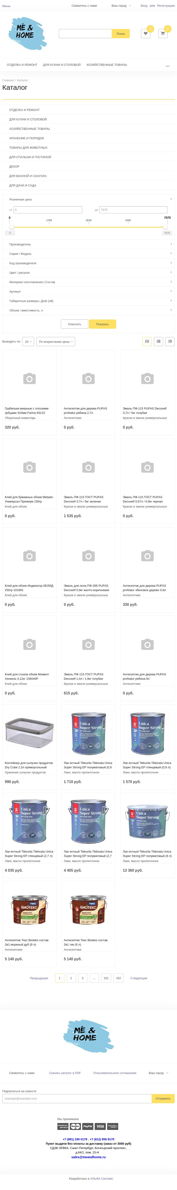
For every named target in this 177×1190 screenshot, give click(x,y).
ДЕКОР (14, 173)
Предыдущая (39, 985)
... (167, 71)
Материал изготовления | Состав (32, 289)
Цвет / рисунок (19, 279)
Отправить (163, 1105)
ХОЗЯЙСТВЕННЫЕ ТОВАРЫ (106, 71)
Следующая (138, 985)
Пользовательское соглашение (114, 1080)
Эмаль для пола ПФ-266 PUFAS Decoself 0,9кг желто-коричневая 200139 (86, 597)
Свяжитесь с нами (22, 1080)
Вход (144, 5)
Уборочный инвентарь (20, 425)
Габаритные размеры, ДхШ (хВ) (31, 308)
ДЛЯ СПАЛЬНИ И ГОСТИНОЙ (30, 164)
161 (106, 985)
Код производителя (22, 270)
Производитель (20, 251)
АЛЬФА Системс (101, 1185)
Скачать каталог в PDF (65, 1080)
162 (118, 985)
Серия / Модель (20, 260)
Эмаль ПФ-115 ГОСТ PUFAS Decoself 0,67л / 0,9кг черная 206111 (143, 508)
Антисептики (72, 425)
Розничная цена (20, 206)
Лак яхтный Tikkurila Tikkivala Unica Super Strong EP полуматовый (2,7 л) (88, 863)
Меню (6, 6)
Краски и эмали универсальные (145, 425)
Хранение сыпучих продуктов (25, 779)
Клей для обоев (16, 513)
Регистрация (166, 5)
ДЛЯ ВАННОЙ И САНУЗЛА (28, 183)
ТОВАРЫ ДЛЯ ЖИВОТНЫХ (28, 154)
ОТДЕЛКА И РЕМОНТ (22, 71)
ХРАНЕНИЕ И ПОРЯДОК (26, 145)
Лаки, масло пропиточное (81, 779)
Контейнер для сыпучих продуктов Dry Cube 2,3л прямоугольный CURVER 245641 (29, 774)
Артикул (15, 298)
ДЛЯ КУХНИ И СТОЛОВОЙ (62, 71)
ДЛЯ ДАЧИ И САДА (22, 192)
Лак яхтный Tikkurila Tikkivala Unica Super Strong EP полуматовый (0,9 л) (88, 774)
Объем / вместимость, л (26, 317)
